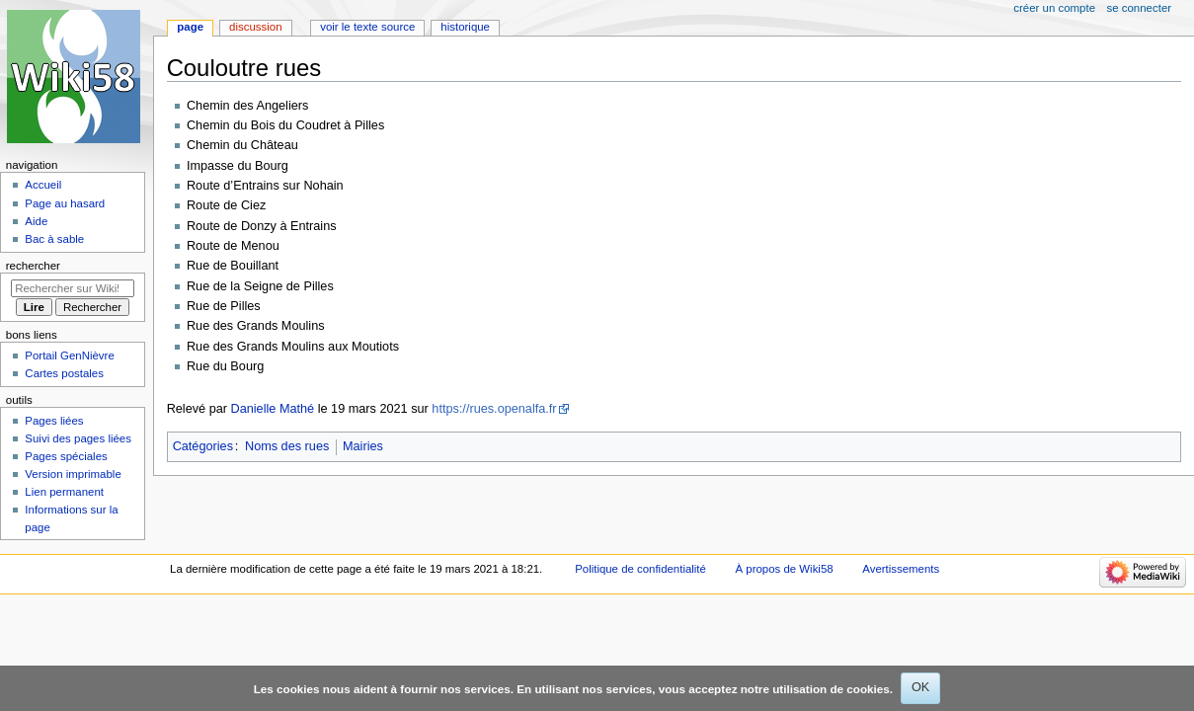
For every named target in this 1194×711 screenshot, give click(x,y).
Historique (465, 27)
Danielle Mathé (273, 409)
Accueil (43, 185)
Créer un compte (1054, 8)
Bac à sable (54, 239)
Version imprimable (72, 474)
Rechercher (33, 266)
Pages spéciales (66, 456)
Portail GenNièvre (69, 355)
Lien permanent (64, 492)
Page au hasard (65, 203)
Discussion (255, 27)
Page (190, 27)
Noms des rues (287, 446)
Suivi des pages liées (78, 438)
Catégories (203, 446)
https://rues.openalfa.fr (494, 409)
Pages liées (54, 421)
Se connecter (1139, 8)
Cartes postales (64, 373)
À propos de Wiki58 (785, 569)
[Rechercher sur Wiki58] (72, 288)
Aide (36, 221)
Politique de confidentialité (640, 569)
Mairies (363, 446)
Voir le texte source (367, 27)
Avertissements (900, 569)
